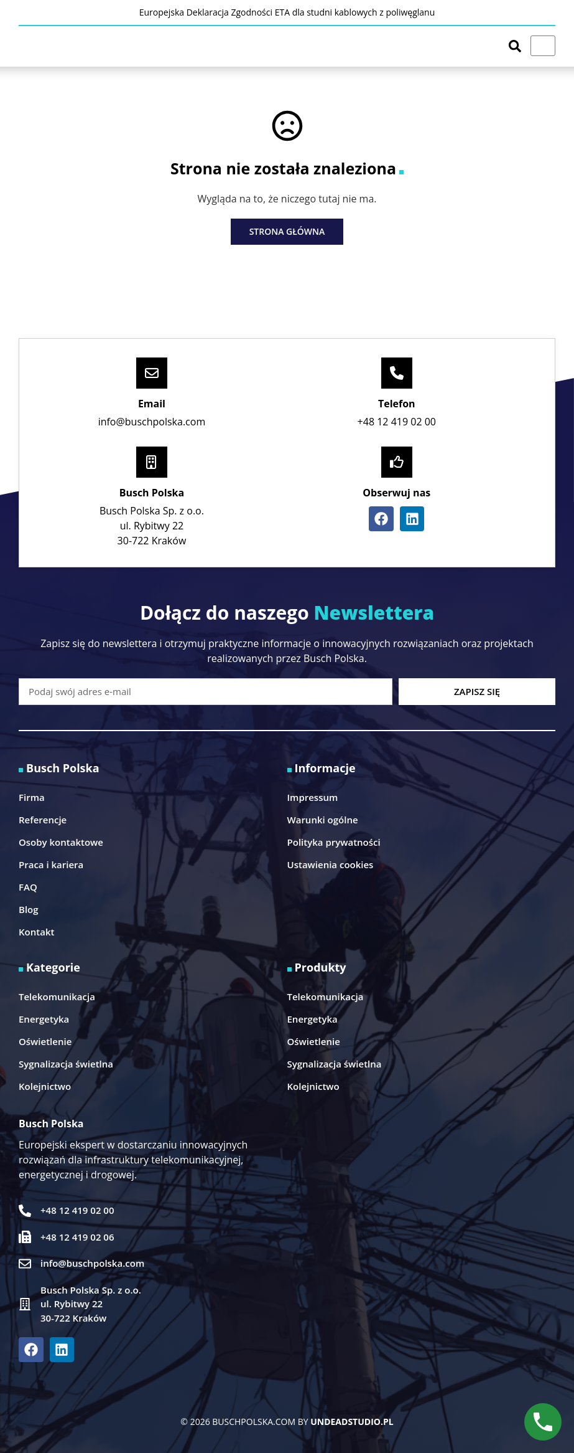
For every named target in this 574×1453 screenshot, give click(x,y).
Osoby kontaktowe (61, 842)
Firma (32, 797)
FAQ (28, 887)
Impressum (312, 797)
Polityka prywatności (334, 842)
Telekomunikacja (57, 996)
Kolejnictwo (45, 1086)
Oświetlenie (45, 1041)
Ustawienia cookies (330, 864)
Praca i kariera (51, 864)
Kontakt (36, 931)
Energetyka (44, 1019)
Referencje (43, 819)
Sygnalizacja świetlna (66, 1064)
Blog (29, 909)
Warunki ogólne (322, 819)
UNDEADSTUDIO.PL (351, 1421)
